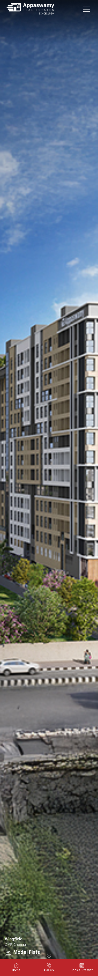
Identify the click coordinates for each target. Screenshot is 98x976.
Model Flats (22, 952)
